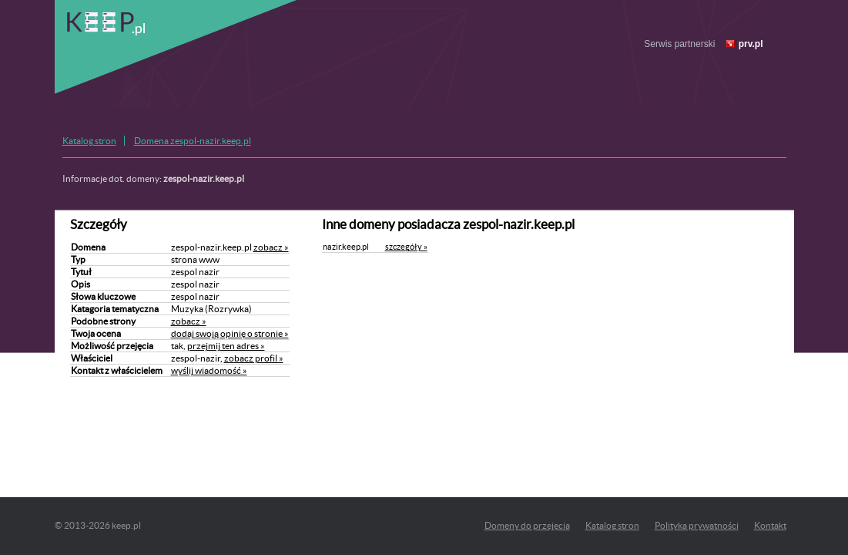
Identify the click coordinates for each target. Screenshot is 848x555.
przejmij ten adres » (226, 346)
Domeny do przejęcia (527, 525)
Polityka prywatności (697, 525)
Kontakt (770, 525)
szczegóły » (406, 246)
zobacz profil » (253, 358)
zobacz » (271, 247)
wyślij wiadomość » (209, 370)
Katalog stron (89, 141)
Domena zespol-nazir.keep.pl (192, 141)
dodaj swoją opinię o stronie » (230, 333)
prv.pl (751, 44)
